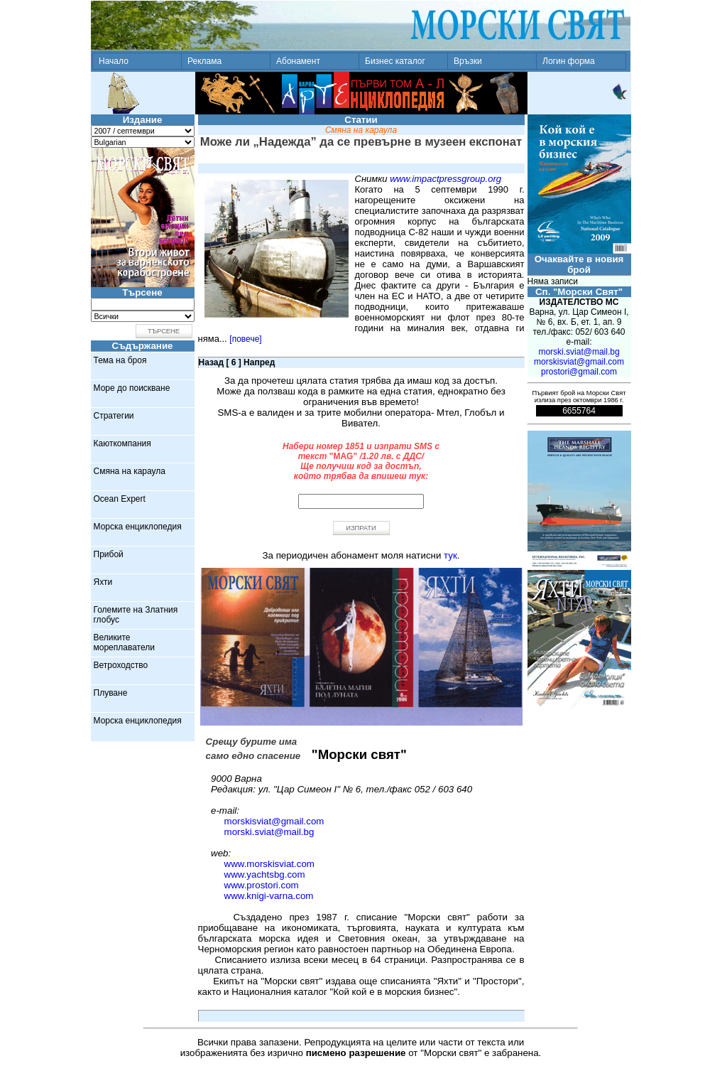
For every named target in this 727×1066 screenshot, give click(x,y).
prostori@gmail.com (579, 372)
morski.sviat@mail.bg (269, 832)
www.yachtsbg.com (264, 874)
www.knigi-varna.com (269, 895)
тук (450, 555)
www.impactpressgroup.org (445, 178)
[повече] (245, 339)
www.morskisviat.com (269, 863)
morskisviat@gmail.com (274, 821)
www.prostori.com (261, 885)
